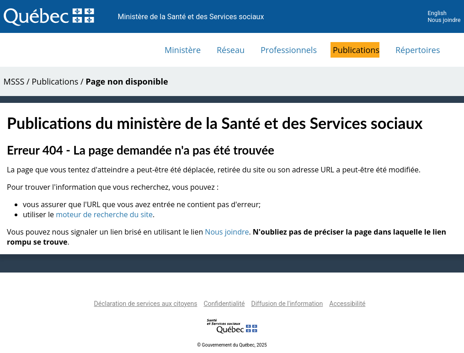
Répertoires (417, 49)
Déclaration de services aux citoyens (145, 303)
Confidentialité (224, 303)
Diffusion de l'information (287, 303)
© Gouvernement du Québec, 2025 (232, 345)
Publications (356, 49)
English (436, 13)
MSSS (14, 81)
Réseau (231, 49)
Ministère (183, 49)
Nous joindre (443, 19)
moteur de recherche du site (104, 214)
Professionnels (289, 49)
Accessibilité (347, 303)
